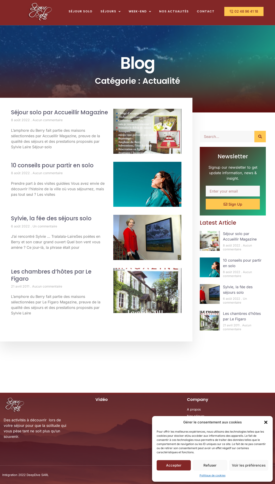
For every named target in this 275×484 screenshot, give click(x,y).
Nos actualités (174, 11)
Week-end (140, 11)
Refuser (210, 465)
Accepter (173, 465)
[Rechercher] (260, 136)
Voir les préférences (249, 465)
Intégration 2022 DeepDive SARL (25, 475)
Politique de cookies (212, 475)
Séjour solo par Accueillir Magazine (59, 112)
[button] (266, 422)
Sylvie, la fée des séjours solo (51, 218)
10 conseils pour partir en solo (52, 165)
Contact (205, 11)
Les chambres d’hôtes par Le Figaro (51, 275)
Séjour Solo (80, 11)
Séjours (110, 11)
